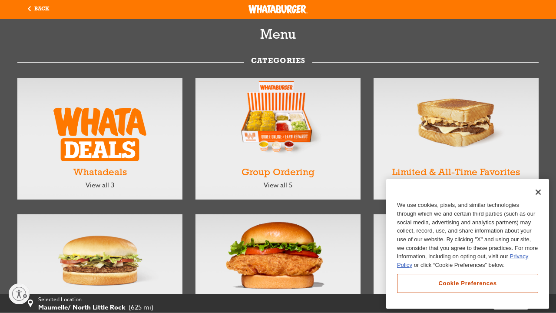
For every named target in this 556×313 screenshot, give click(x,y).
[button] (38, 9)
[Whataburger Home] (278, 9)
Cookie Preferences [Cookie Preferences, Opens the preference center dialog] (467, 283)
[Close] (538, 192)
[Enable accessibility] (19, 293)
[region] (467, 244)
